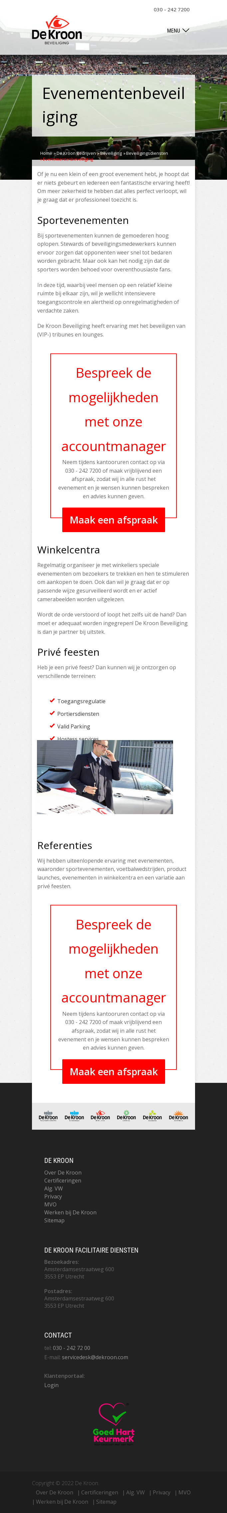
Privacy (53, 1196)
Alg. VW (53, 1188)
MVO (50, 1204)
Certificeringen (62, 1180)
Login (51, 1385)
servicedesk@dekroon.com (95, 1357)
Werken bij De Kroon (70, 1212)
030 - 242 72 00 (71, 1348)
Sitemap (54, 1220)
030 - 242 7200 (172, 9)
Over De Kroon (63, 1172)
